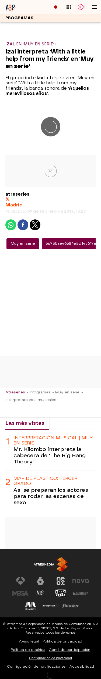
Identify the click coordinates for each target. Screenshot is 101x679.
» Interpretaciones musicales (44, 396)
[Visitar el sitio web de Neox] (61, 581)
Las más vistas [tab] (24, 423)
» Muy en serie (65, 392)
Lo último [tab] (66, 423)
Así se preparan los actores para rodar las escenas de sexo (50, 496)
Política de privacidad (62, 641)
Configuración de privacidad (50, 658)
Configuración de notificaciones (36, 666)
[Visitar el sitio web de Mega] (20, 593)
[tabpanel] (50, 470)
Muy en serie (23, 243)
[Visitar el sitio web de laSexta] (40, 581)
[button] (94, 7)
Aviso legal (29, 641)
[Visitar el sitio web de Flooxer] (70, 606)
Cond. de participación (69, 650)
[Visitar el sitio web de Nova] (80, 581)
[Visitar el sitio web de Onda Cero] (61, 593)
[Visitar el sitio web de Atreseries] (40, 593)
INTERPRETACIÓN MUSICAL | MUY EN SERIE (53, 440)
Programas (19, 18)
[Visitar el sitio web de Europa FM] (80, 593)
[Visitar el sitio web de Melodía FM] (30, 606)
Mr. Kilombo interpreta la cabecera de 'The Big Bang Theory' (49, 455)
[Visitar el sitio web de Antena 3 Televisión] (20, 581)
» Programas (38, 392)
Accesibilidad (81, 666)
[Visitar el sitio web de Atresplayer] (51, 606)
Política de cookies (28, 650)
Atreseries (15, 392)
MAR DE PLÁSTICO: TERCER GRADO (45, 481)
